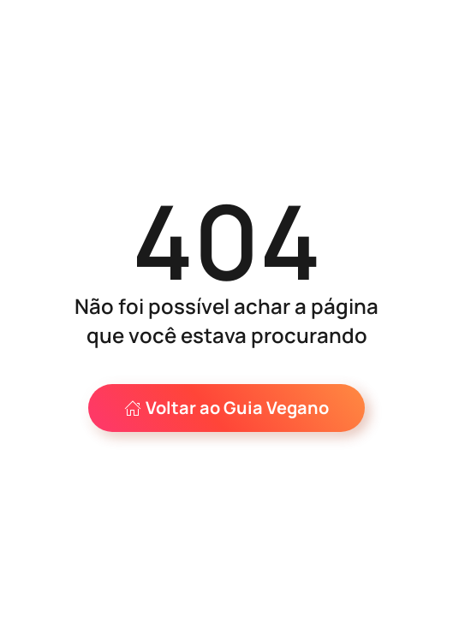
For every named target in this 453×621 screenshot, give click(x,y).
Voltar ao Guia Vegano (226, 407)
